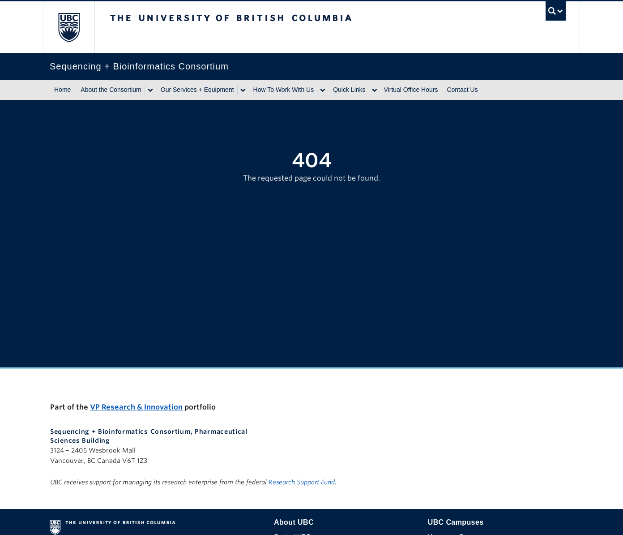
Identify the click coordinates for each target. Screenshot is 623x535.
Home (62, 89)
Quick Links (349, 89)
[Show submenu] (150, 90)
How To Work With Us (283, 89)
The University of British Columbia (68, 27)
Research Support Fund (302, 482)
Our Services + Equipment (197, 89)
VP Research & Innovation (136, 407)
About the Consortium (111, 89)
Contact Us (462, 89)
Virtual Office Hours (411, 89)
